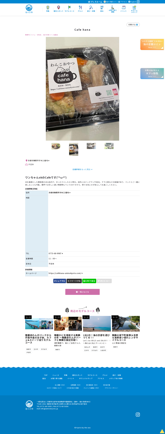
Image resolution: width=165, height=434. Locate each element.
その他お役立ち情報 (73, 388)
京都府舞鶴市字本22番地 (38, 160)
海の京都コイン (111, 2)
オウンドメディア (86, 378)
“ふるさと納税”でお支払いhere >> (152, 44)
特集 (65, 375)
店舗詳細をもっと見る (82, 169)
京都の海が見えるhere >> (152, 73)
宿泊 (44, 378)
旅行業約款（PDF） (92, 385)
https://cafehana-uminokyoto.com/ (65, 273)
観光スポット (77, 375)
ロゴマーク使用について (54, 388)
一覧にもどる (82, 292)
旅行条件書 (106, 385)
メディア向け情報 (116, 378)
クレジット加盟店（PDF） (92, 388)
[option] (82, 89)
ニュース (55, 375)
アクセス (122, 2)
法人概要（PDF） (60, 385)
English (132, 2)
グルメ (104, 375)
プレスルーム (95, 1)
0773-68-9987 (56, 253)
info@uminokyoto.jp (49, 408)
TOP (46, 375)
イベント (70, 378)
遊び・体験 (117, 375)
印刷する (133, 24)
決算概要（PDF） (76, 385)
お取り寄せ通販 (57, 378)
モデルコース (93, 375)
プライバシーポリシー (111, 388)
